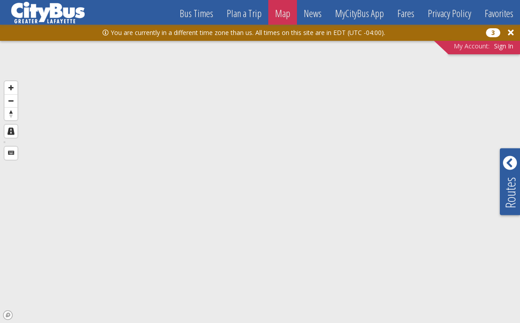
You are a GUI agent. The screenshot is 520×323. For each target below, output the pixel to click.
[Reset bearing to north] (10, 113)
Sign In (503, 46)
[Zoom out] (10, 100)
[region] (260, 171)
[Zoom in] (10, 87)
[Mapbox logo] (8, 315)
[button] (511, 32)
